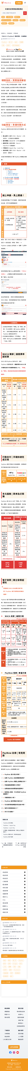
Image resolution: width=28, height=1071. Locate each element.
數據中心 (17, 17)
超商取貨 (4, 23)
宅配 (19, 966)
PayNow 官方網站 (8, 823)
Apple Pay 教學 (11, 480)
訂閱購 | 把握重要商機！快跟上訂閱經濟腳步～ (13, 831)
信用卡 (8, 45)
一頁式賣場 (9, 17)
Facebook (17, 970)
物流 (9, 960)
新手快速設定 (16, 45)
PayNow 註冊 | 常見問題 (12, 177)
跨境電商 (17, 973)
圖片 (11, 976)
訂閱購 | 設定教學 (20, 564)
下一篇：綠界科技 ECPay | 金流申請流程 (20, 845)
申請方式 (7, 168)
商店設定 (9, 33)
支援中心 (3, 33)
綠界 (11, 973)
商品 (4, 960)
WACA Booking (6, 20)
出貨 (9, 963)
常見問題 (11, 23)
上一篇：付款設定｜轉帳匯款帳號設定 (7, 845)
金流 (16, 42)
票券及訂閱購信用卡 (13, 173)
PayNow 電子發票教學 (14, 739)
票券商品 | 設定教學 (7, 564)
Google (15, 963)
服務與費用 (11, 181)
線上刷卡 (10, 171)
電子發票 (10, 183)
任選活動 (5, 973)
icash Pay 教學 (22, 480)
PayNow (15, 20)
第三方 (10, 42)
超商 (10, 970)
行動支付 (10, 172)
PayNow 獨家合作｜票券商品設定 (12, 834)
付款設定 (15, 33)
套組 (3, 17)
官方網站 (10, 180)
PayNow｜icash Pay (9, 828)
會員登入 (22, 20)
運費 (10, 966)
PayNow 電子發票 (13, 175)
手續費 (21, 42)
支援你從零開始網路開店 (14, 9)
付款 (3, 45)
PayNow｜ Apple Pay (9, 825)
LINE (4, 966)
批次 (21, 963)
